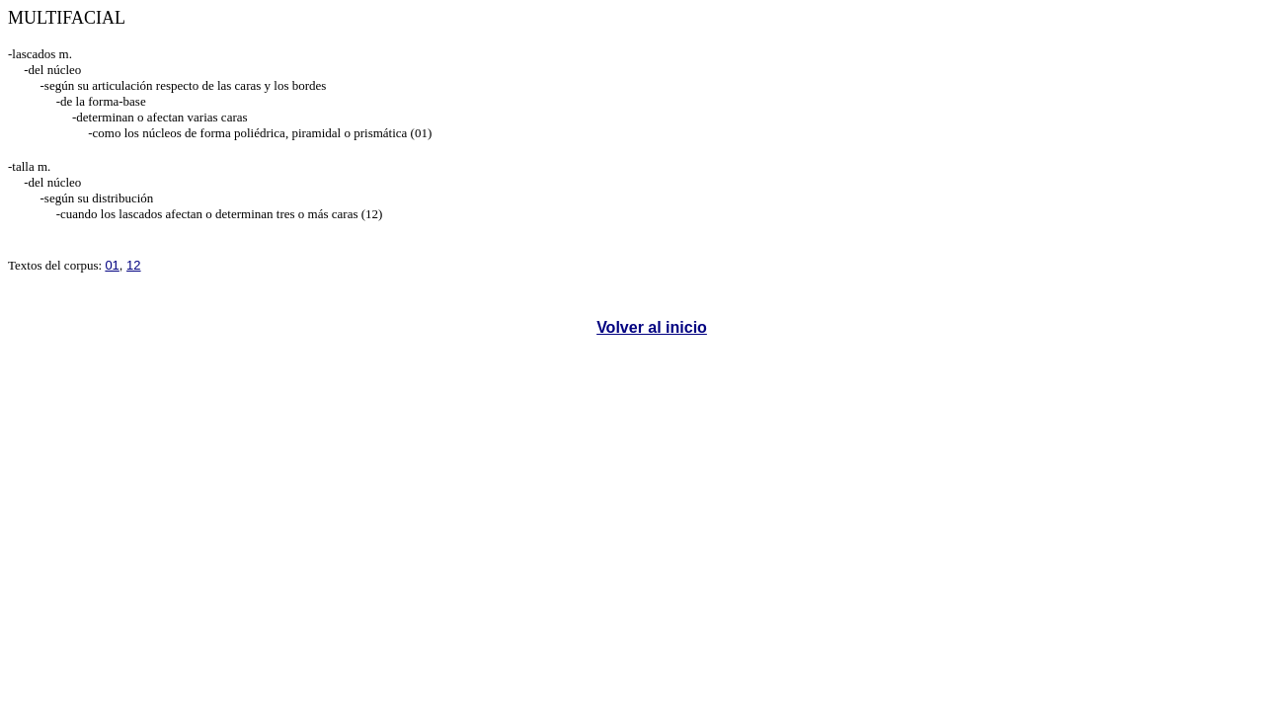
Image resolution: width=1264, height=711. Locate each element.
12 (133, 265)
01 (111, 265)
